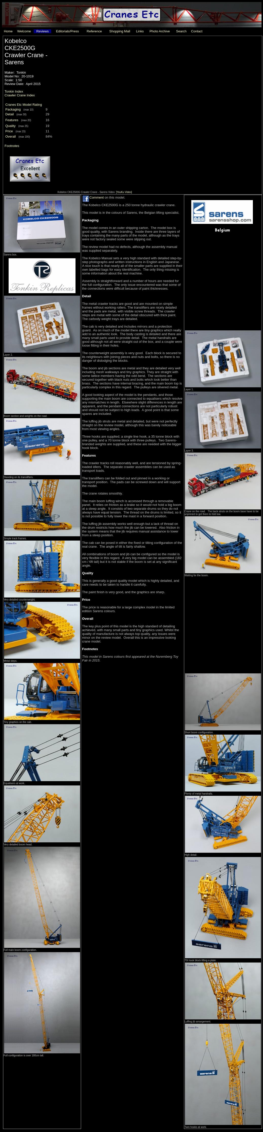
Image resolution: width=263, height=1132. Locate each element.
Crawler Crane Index (20, 95)
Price (9, 131)
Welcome (24, 31)
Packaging (13, 109)
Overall (10, 136)
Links (140, 31)
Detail (9, 114)
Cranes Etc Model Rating (23, 104)
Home (8, 31)
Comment (96, 197)
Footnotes (12, 146)
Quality (10, 126)
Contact (196, 31)
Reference (94, 31)
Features (11, 120)
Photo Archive (159, 31)
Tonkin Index (14, 91)
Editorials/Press (67, 31)
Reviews (42, 31)
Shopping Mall (119, 31)
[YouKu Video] (124, 192)
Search (181, 31)
